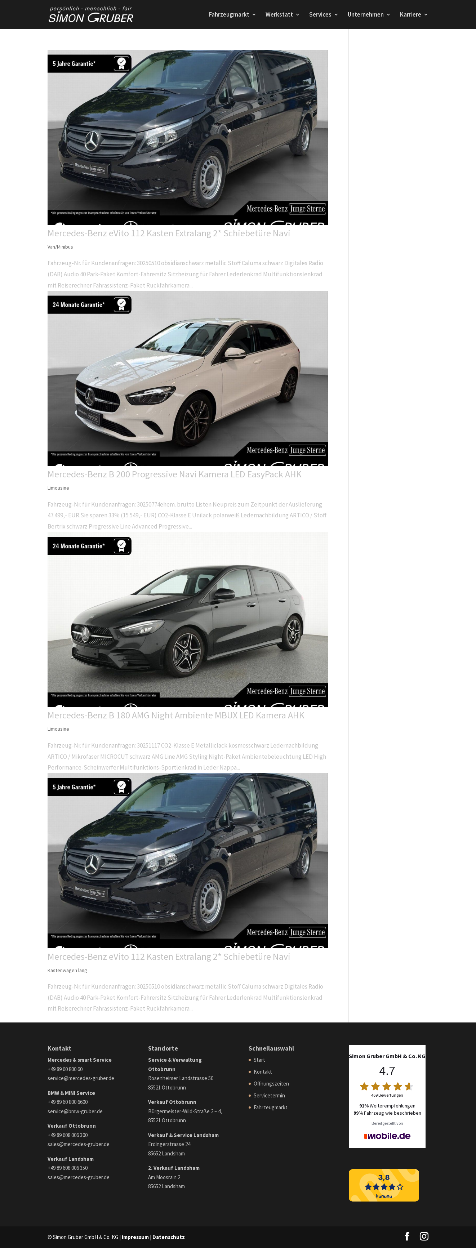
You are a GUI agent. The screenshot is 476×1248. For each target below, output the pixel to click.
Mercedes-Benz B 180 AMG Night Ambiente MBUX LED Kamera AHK (176, 715)
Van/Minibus (60, 247)
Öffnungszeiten (271, 1083)
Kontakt (263, 1071)
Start (259, 1059)
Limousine (58, 488)
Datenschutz (168, 1237)
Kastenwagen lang (67, 970)
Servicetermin (269, 1095)
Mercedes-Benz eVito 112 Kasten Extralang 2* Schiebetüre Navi (169, 233)
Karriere (410, 15)
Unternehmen (366, 15)
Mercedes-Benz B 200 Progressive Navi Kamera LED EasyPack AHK (175, 474)
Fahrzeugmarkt (229, 15)
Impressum (135, 1237)
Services (320, 15)
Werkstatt (279, 15)
